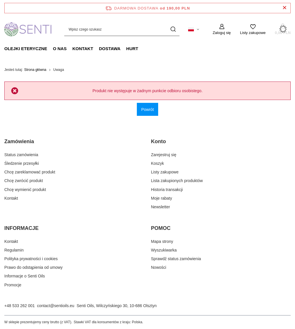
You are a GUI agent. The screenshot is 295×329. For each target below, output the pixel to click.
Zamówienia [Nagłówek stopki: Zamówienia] (19, 141)
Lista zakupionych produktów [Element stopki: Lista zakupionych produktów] (177, 180)
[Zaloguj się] (222, 29)
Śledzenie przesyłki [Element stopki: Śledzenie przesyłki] (21, 163)
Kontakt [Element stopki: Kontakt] (11, 198)
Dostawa (109, 48)
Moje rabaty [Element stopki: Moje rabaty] (161, 198)
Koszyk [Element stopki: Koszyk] (157, 163)
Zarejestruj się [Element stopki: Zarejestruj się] (163, 154)
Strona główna (35, 70)
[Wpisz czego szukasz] (121, 29)
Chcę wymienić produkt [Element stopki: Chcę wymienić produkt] (25, 189)
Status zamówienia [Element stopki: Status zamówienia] (21, 154)
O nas (60, 48)
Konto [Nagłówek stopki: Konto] (158, 141)
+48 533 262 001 (19, 305)
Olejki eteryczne (25, 48)
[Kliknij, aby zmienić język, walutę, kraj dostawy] (193, 29)
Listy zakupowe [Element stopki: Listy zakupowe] (165, 172)
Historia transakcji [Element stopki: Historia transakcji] (167, 189)
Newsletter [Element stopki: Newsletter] (160, 207)
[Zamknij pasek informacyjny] (284, 8)
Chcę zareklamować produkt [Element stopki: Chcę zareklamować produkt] (29, 172)
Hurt (132, 48)
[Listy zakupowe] (253, 29)
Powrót (147, 109)
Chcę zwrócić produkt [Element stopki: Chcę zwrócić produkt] (23, 180)
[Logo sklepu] (28, 29)
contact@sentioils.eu (55, 305)
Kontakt (82, 48)
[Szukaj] (173, 29)
